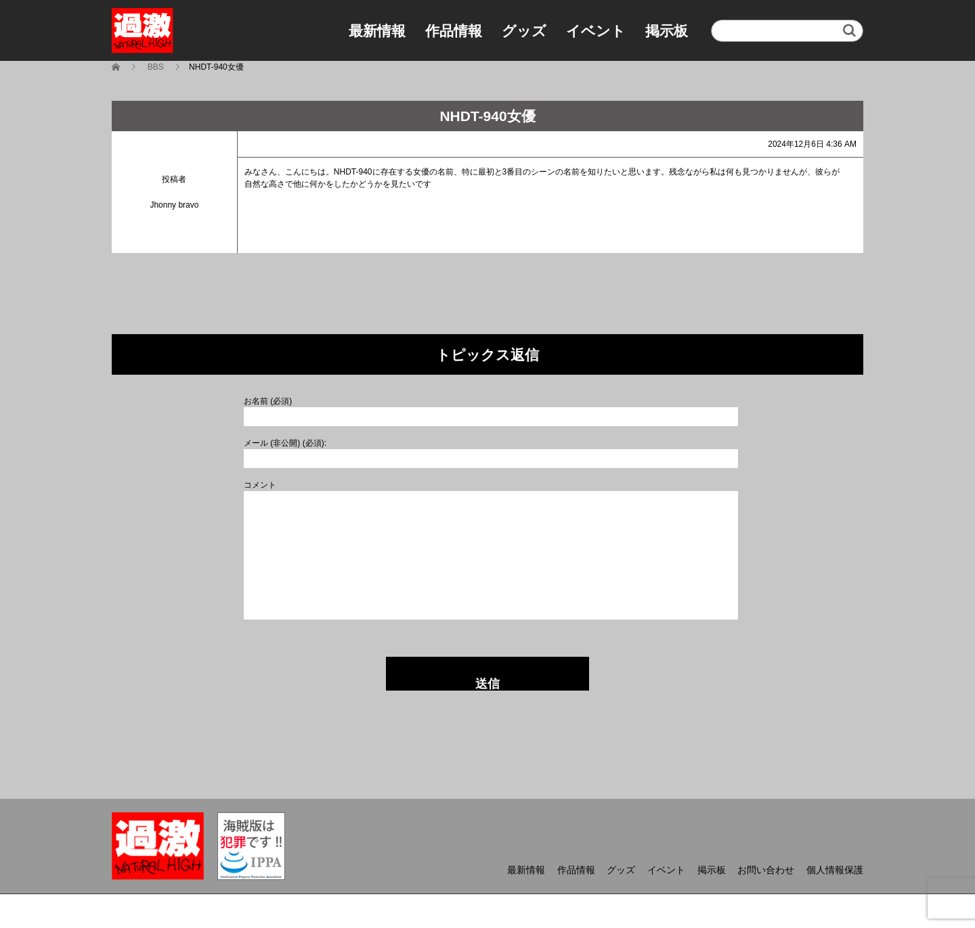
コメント (260, 485)
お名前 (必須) (268, 401)
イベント (596, 31)
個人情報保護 (834, 869)
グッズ (524, 31)
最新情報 (377, 31)
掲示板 (666, 31)
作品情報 (453, 31)
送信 (487, 684)
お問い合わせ (765, 869)
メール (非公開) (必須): (285, 443)
